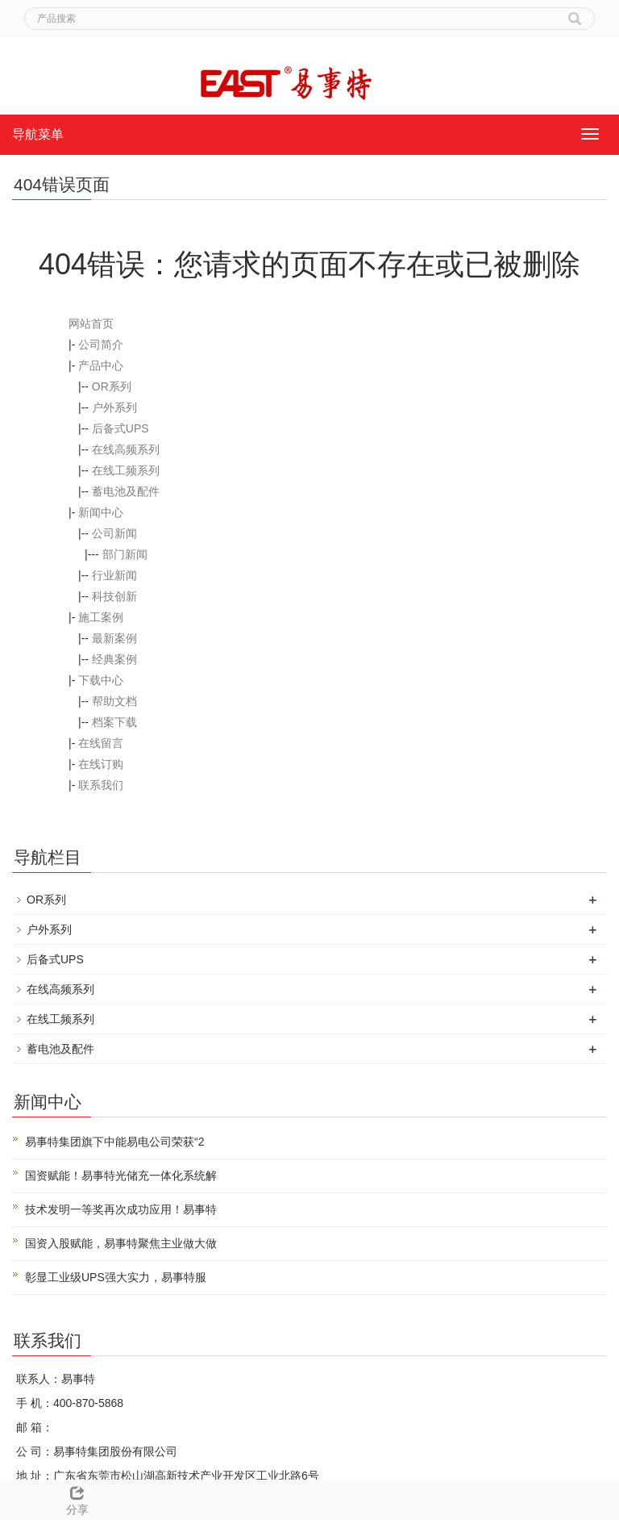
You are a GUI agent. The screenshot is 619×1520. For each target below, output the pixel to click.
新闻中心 (100, 512)
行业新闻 (114, 575)
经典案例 (114, 659)
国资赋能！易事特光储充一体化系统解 (121, 1175)
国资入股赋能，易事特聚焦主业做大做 (121, 1243)
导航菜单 (38, 134)
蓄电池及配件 (126, 491)
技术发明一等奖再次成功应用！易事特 (121, 1209)
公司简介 (100, 344)
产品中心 (100, 365)
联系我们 (100, 785)
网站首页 (91, 323)
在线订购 (100, 764)
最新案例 (114, 638)
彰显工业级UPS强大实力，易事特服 (115, 1277)
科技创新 (114, 596)
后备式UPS (120, 428)
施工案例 (100, 617)
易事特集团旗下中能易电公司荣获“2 (114, 1141)
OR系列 (111, 386)
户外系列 (114, 407)
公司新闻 (114, 533)
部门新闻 (124, 554)
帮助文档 (114, 701)
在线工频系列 (126, 470)
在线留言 (100, 743)
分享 (77, 1498)
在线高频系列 (126, 449)
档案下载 (114, 722)
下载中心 (100, 680)
